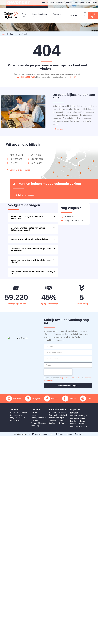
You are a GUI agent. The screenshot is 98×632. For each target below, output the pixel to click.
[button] (33, 217)
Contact (69, 2)
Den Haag (73, 421)
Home (3, 34)
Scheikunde (53, 415)
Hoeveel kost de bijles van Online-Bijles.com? (27, 217)
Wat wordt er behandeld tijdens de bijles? (30, 239)
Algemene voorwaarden (42, 434)
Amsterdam (74, 416)
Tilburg (82, 418)
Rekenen (52, 420)
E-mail (86, 398)
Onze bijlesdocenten (38, 418)
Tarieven (73, 15)
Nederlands (63, 415)
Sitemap (79, 434)
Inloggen (79, 2)
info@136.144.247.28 (26, 77)
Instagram (32, 398)
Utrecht (73, 423)
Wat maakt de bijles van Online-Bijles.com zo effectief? (31, 249)
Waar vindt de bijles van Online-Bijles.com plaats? (31, 261)
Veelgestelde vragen (38, 423)
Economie (62, 412)
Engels (61, 418)
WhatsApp (13, 398)
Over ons (84, 15)
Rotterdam (74, 418)
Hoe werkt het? (48, 2)
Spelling (52, 423)
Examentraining (59, 15)
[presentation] (58, 372)
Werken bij (60, 2)
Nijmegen (83, 426)
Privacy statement (64, 434)
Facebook (51, 398)
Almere (82, 421)
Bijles (24, 15)
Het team (34, 415)
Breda (81, 423)
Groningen (83, 416)
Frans (61, 420)
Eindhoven (74, 426)
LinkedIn (69, 398)
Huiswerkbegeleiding (39, 15)
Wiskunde (52, 412)
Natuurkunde (54, 418)
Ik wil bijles (93, 15)
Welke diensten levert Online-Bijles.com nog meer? (32, 272)
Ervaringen (35, 420)
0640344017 (71, 77)
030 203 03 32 (92, 2)
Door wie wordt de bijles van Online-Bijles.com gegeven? (28, 229)
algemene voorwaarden (69, 378)
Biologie (62, 423)
